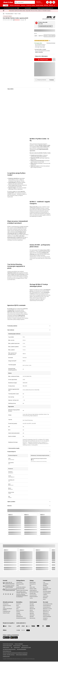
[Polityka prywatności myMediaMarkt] (21, 654)
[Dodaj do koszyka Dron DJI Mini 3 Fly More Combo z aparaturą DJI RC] (43, 59)
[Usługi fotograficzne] (33, 590)
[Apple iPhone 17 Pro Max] (47, 608)
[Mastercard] (38, 626)
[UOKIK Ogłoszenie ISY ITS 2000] (26, 647)
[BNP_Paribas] (28, 626)
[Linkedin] (11, 594)
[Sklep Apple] (32, 603)
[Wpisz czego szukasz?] (16, 2)
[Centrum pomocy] (19, 582)
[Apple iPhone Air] (46, 611)
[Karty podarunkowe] (33, 595)
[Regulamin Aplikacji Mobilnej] (7, 645)
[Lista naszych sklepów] (47, 591)
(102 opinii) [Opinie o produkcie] (22, 19)
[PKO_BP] (43, 626)
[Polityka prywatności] (6, 647)
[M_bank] (48, 626)
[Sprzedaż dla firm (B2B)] (20, 588)
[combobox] (25, 2)
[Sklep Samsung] (32, 618)
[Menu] (5, 5)
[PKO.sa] (23, 630)
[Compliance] (45, 594)
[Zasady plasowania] (17, 647)
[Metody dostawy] (33, 582)
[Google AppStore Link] (14, 637)
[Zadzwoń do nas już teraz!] (9, 583)
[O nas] (44, 582)
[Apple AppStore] (6, 637)
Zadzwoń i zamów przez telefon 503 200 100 (45, 8)
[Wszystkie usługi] (33, 593)
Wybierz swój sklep (39, 52)
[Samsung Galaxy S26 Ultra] (47, 603)
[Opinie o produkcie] (16, 20)
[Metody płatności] (33, 584)
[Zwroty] (17, 585)
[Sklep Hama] (32, 613)
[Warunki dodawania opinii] (7, 651)
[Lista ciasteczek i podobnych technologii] (9, 649)
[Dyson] (17, 608)
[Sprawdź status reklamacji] (20, 587)
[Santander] (28, 630)
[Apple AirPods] (18, 615)
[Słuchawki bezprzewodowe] (21, 618)
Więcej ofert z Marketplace (41, 56)
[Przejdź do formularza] (9, 587)
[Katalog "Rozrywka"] (6, 612)
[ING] (18, 630)
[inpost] (9, 626)
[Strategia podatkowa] (46, 593)
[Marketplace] (45, 597)
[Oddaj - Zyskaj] (32, 587)
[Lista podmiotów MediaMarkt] (21, 649)
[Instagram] (8, 594)
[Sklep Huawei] (32, 615)
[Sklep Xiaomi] (32, 605)
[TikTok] (13, 594)
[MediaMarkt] (8, 2)
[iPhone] (17, 605)
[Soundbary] (18, 613)
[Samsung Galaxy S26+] (47, 605)
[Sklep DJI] (31, 610)
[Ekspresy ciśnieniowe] (20, 610)
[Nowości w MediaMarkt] (47, 616)
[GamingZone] (45, 618)
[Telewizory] (18, 607)
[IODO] (11, 647)
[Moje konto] (47, 2)
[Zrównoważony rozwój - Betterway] (49, 589)
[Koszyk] (53, 2)
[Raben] (5, 630)
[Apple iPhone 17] (46, 613)
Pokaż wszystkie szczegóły (13, 448)
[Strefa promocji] (5, 603)
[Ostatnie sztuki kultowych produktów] (9, 609)
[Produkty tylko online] (6, 611)
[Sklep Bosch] (32, 607)
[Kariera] (44, 599)
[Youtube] (6, 594)
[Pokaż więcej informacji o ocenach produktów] (25, 20)
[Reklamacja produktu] (20, 584)
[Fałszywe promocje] (25, 645)
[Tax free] (31, 598)
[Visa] (33, 626)
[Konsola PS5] (18, 603)
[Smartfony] (18, 611)
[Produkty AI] (45, 619)
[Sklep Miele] (32, 616)
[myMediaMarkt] (45, 584)
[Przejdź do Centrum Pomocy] (10, 590)
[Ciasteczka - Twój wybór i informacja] (8, 654)
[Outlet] (4, 607)
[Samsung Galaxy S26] (46, 607)
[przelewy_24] (18, 626)
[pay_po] (23, 626)
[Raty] (30, 585)
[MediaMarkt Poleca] (46, 615)
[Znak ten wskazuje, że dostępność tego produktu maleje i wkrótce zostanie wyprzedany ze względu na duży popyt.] (50, 40)
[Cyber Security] (45, 596)
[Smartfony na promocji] (7, 605)
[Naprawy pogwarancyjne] (34, 591)
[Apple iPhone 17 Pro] (46, 610)
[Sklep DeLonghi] (32, 608)
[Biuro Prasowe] (45, 587)
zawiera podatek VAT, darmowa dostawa (48, 18)
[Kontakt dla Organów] (6, 656)
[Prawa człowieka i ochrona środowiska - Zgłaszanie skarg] (22, 592)
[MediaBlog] (45, 585)
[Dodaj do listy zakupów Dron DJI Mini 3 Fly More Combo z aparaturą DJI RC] (54, 59)
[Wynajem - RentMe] (33, 588)
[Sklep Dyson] (32, 611)
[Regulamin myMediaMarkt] (19, 643)
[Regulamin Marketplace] (17, 645)
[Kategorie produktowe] (34, 596)
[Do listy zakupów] (50, 2)
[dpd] (5, 626)
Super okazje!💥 (28, 8)
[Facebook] (4, 594)
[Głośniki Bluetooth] (19, 616)
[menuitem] (14, 5)
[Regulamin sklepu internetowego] (22, 590)
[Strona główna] (3, 13)
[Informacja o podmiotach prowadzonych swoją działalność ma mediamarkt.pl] (22, 595)
